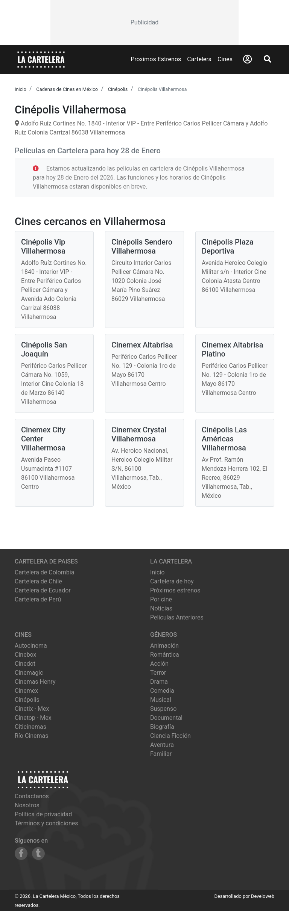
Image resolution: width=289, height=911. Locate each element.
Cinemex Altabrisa (142, 344)
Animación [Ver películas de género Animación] (164, 645)
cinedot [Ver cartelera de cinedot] (25, 663)
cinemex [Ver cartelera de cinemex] (26, 690)
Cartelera (199, 59)
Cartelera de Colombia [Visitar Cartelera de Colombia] (44, 572)
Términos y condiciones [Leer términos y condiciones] (46, 823)
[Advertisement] (144, 22)
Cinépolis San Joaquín (44, 349)
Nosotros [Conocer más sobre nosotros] (27, 805)
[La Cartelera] (41, 59)
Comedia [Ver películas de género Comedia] (162, 690)
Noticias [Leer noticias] (161, 608)
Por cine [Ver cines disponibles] (161, 599)
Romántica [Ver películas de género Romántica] (164, 654)
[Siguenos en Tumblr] (38, 853)
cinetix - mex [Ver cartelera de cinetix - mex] (32, 708)
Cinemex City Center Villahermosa (43, 438)
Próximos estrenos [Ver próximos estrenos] (175, 590)
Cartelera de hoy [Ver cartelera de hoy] (172, 581)
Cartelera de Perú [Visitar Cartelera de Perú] (38, 599)
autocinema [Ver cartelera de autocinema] (31, 645)
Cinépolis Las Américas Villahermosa (224, 438)
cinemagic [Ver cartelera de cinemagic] (29, 672)
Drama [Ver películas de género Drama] (159, 681)
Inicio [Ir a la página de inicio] (157, 572)
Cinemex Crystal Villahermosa (138, 434)
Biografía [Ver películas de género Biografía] (162, 726)
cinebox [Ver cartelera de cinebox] (26, 654)
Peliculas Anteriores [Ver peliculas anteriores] (177, 617)
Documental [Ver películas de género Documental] (166, 717)
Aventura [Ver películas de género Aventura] (162, 744)
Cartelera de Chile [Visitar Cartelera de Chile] (38, 581)
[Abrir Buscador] (267, 58)
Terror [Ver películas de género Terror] (158, 672)
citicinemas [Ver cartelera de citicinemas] (30, 726)
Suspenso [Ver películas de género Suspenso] (163, 708)
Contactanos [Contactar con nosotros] (32, 796)
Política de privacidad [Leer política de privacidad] (43, 814)
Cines (225, 59)
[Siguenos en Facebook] (21, 853)
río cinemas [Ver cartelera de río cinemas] (32, 735)
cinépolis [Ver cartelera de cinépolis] (27, 699)
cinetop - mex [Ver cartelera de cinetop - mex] (33, 717)
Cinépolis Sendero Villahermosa (141, 246)
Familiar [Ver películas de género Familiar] (161, 753)
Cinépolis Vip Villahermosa (43, 246)
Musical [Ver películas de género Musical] (160, 699)
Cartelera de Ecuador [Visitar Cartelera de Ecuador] (43, 590)
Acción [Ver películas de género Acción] (159, 663)
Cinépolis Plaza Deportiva (228, 246)
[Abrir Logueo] (247, 59)
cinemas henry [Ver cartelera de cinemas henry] (35, 681)
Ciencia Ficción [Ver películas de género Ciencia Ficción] (170, 735)
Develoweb (262, 896)
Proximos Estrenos (156, 59)
